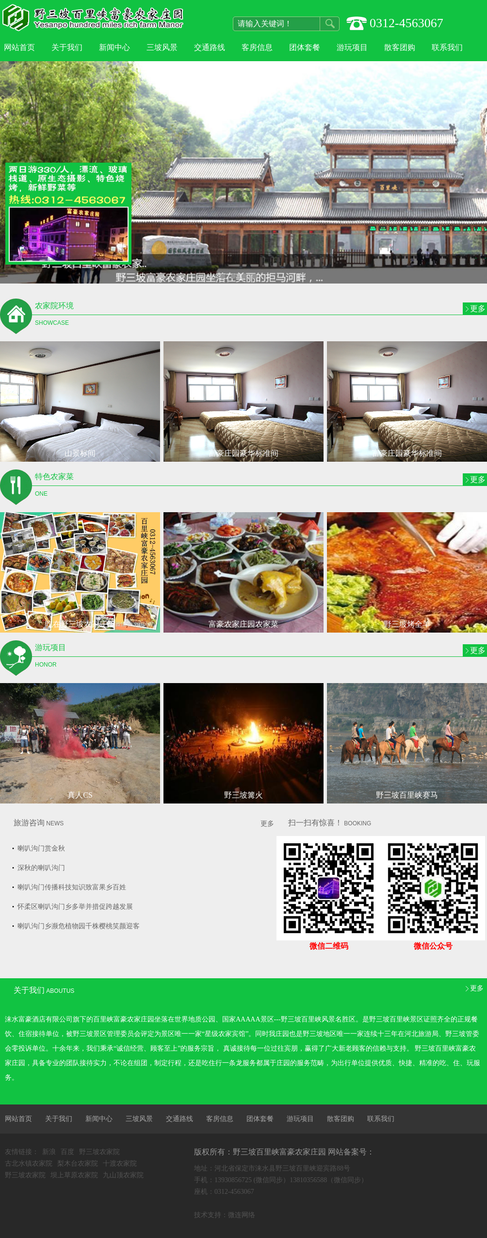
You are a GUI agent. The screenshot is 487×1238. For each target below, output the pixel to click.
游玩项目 (352, 47)
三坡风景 (162, 47)
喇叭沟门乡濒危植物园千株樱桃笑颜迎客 (78, 926)
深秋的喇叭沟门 (40, 867)
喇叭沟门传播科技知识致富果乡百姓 (71, 887)
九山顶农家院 (123, 1175)
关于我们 (66, 47)
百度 (67, 1151)
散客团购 (399, 47)
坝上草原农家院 (74, 1175)
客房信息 (257, 47)
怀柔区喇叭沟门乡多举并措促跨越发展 (74, 906)
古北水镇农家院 (28, 1163)
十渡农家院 (120, 1163)
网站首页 (19, 47)
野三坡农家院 (99, 1151)
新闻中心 (114, 47)
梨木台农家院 (77, 1163)
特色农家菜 (101, 487)
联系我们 (447, 47)
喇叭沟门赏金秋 (40, 848)
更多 (478, 308)
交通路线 (209, 47)
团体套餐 (304, 47)
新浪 (49, 1151)
